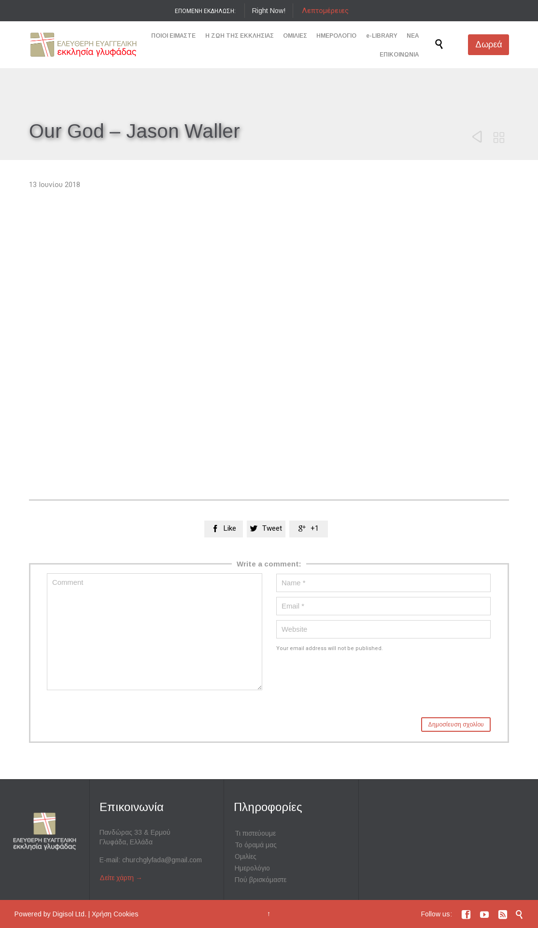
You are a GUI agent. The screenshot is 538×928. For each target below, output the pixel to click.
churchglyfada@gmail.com (162, 860)
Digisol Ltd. (69, 914)
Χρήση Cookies (115, 914)
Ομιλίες (245, 856)
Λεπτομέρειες (325, 10)
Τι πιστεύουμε (255, 833)
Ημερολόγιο (252, 868)
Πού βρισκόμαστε (260, 880)
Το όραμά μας (256, 845)
